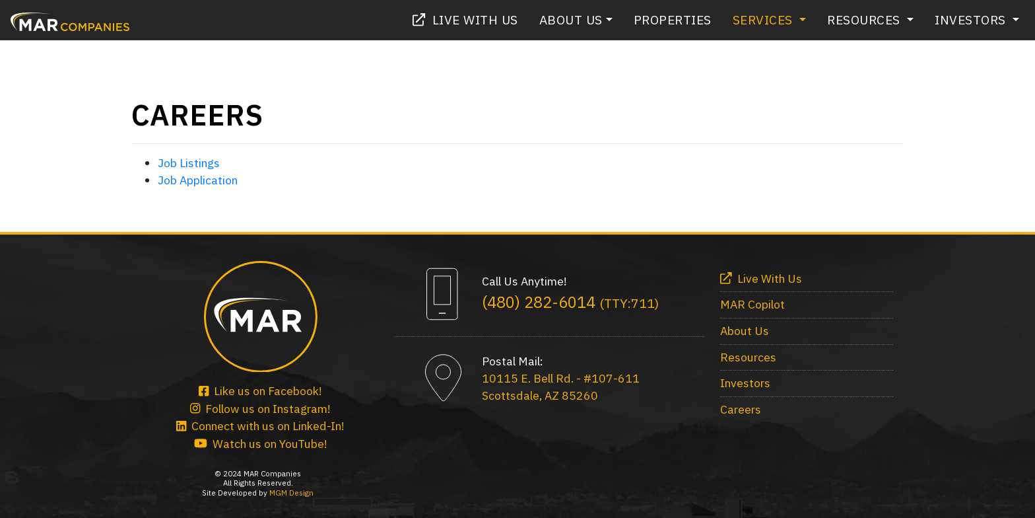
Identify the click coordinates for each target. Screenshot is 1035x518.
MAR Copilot (752, 304)
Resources (748, 357)
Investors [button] (972, 19)
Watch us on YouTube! (260, 443)
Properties (673, 19)
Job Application (198, 180)
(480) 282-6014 (570, 302)
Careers (740, 409)
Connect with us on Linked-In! (260, 425)
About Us (744, 330)
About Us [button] (571, 19)
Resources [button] (865, 19)
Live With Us (465, 19)
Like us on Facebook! (260, 390)
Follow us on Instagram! (260, 408)
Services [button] (765, 19)
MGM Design (291, 493)
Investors (745, 382)
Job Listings (189, 162)
